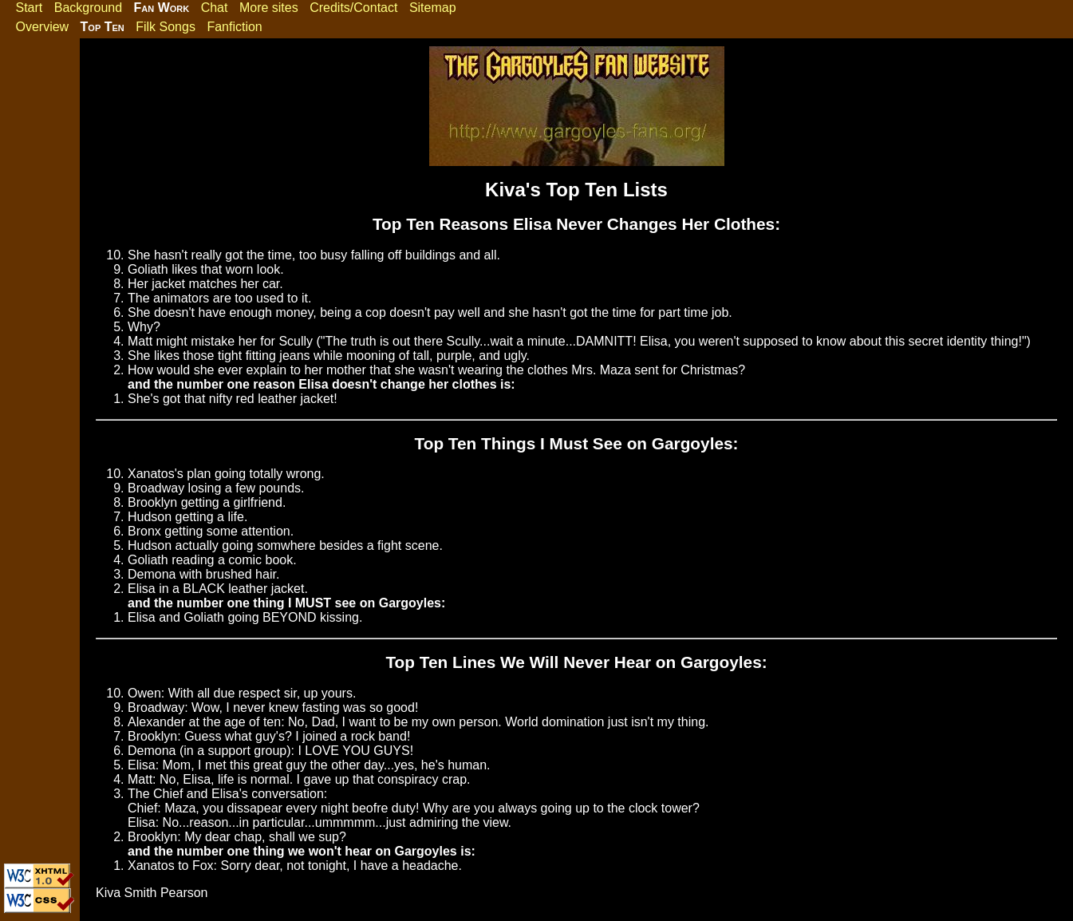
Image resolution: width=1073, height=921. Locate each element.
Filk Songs (165, 27)
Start (28, 7)
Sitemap (432, 7)
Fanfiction (234, 27)
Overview (42, 27)
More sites (268, 7)
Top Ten (102, 27)
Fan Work (162, 7)
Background (88, 7)
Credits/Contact (353, 7)
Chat (214, 7)
